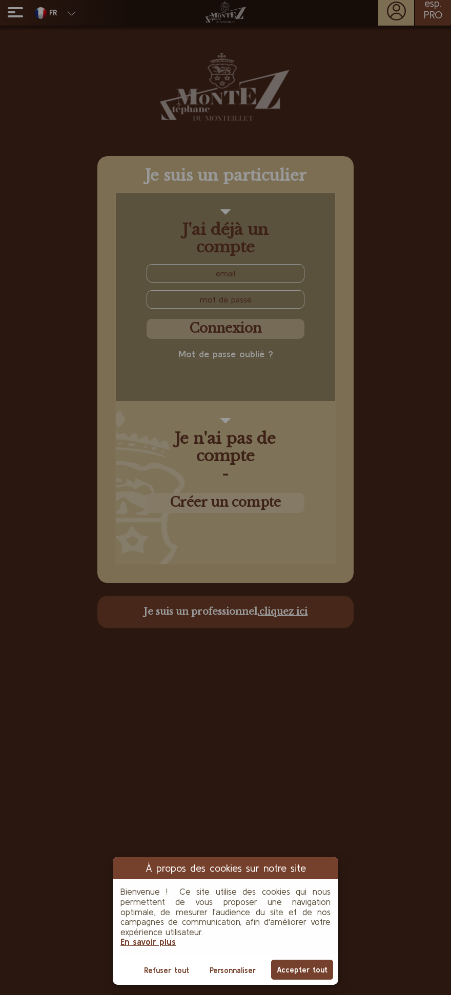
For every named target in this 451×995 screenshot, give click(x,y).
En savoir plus (148, 941)
